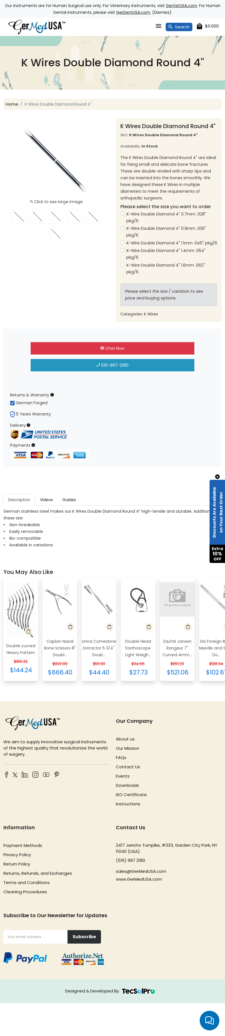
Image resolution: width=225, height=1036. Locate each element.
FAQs (121, 757)
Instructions (128, 804)
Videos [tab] (46, 500)
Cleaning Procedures (25, 892)
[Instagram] (35, 775)
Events (123, 776)
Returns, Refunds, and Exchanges (37, 873)
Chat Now (112, 348)
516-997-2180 (113, 365)
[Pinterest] (57, 775)
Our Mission (127, 748)
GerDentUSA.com (133, 12)
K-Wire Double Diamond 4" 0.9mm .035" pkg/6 (166, 232)
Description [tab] (19, 500)
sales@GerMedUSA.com (141, 871)
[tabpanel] (112, 528)
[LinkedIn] (25, 775)
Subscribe (84, 937)
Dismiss (162, 12)
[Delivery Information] (28, 425)
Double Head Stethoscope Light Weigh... (138, 648)
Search (179, 27)
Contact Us (128, 767)
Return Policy (16, 864)
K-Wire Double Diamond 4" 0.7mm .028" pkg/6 (166, 217)
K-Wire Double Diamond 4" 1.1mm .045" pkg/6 (171, 243)
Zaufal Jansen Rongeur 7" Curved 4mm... (177, 648)
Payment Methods (22, 845)
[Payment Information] (33, 445)
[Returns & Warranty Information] (52, 395)
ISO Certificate (131, 795)
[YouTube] (46, 775)
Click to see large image (56, 202)
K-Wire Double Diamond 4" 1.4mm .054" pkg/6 (166, 254)
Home (12, 104)
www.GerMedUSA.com (139, 879)
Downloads (127, 785)
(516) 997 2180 (130, 860)
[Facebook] (6, 775)
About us (125, 739)
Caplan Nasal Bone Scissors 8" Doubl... (60, 648)
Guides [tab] (69, 500)
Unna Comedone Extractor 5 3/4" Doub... (99, 648)
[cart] (208, 26)
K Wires (151, 314)
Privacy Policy (17, 855)
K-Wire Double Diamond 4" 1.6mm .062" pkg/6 (165, 268)
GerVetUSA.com (181, 5)
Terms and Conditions (26, 882)
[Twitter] (14, 776)
